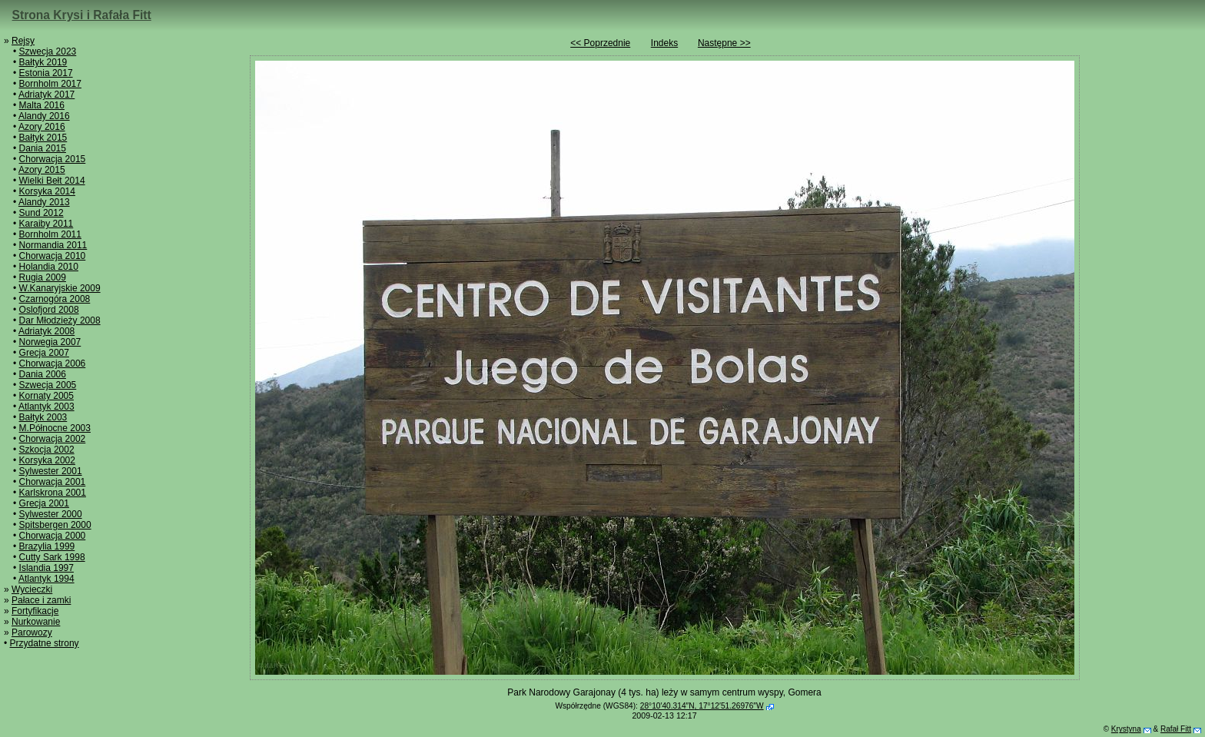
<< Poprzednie (600, 43)
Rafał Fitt (1175, 729)
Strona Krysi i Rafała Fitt (81, 15)
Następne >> (724, 43)
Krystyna (1126, 729)
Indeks (664, 43)
